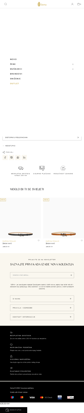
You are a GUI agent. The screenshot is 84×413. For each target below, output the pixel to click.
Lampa (25, 392)
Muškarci (16, 69)
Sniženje (15, 79)
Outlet (14, 84)
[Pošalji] (71, 275)
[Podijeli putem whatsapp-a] (17, 157)
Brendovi (16, 74)
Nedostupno (14, 410)
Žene (13, 64)
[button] (5, 4)
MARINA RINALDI (9, 241)
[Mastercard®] (12, 397)
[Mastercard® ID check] (46, 397)
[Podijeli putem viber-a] (11, 157)
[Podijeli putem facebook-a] (5, 157)
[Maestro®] (22, 397)
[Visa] (32, 397)
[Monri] (70, 397)
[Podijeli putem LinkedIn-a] (24, 157)
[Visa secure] (60, 397)
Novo (13, 59)
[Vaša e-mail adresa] (42, 275)
